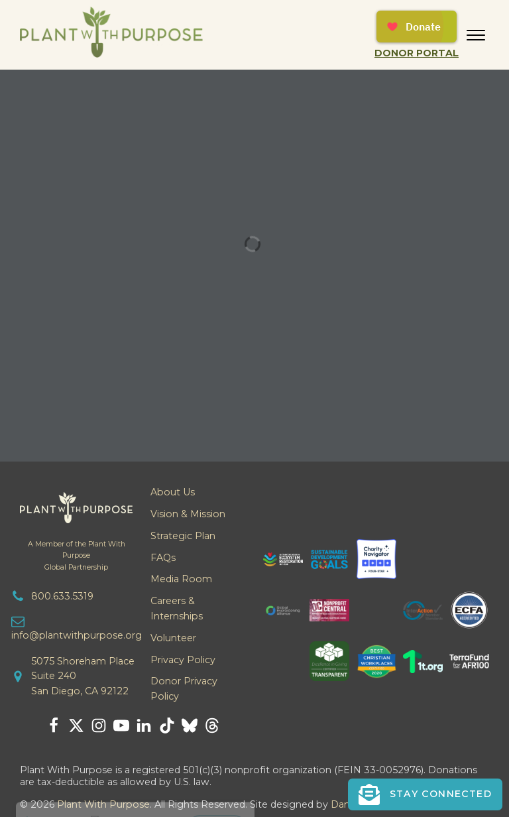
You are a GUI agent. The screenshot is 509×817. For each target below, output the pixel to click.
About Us (172, 492)
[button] (425, 794)
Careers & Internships (176, 608)
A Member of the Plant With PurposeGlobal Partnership (76, 555)
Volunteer (173, 638)
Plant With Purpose (103, 804)
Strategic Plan (182, 536)
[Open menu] (476, 35)
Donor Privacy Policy (183, 688)
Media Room (181, 579)
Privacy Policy (182, 660)
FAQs (163, 558)
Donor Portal (416, 53)
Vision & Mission (187, 514)
